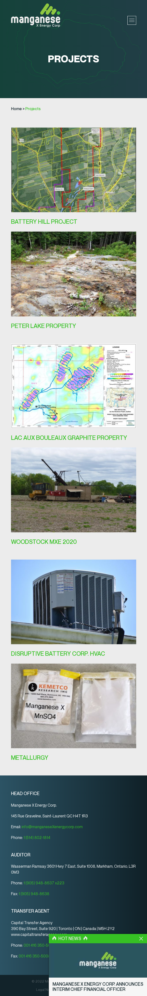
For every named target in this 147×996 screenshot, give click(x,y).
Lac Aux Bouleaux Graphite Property (69, 437)
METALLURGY (29, 757)
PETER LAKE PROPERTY (43, 325)
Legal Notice (46, 990)
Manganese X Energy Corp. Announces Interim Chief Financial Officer (98, 987)
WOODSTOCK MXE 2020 (44, 541)
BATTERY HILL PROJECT (44, 221)
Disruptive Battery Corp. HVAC (58, 653)
